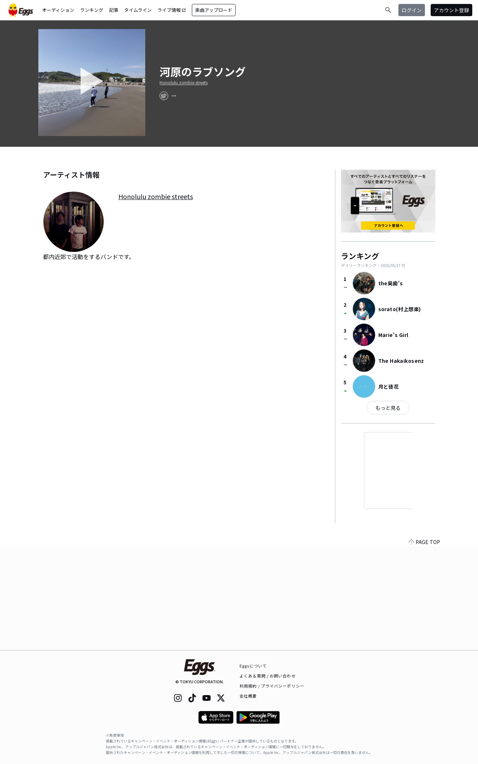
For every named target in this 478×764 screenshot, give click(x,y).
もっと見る (388, 407)
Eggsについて (253, 666)
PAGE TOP (424, 646)
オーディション (58, 9)
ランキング (91, 9)
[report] (174, 96)
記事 (113, 9)
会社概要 (248, 696)
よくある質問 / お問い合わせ (268, 676)
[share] (164, 96)
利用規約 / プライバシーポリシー (272, 686)
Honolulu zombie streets (184, 82)
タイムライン (138, 9)
